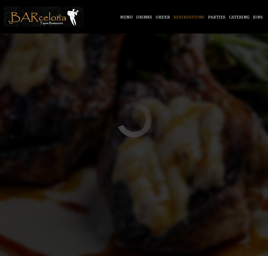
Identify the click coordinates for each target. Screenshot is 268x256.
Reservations (188, 17)
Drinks (144, 17)
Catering (239, 17)
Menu (126, 17)
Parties (216, 17)
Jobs (258, 17)
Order (163, 17)
